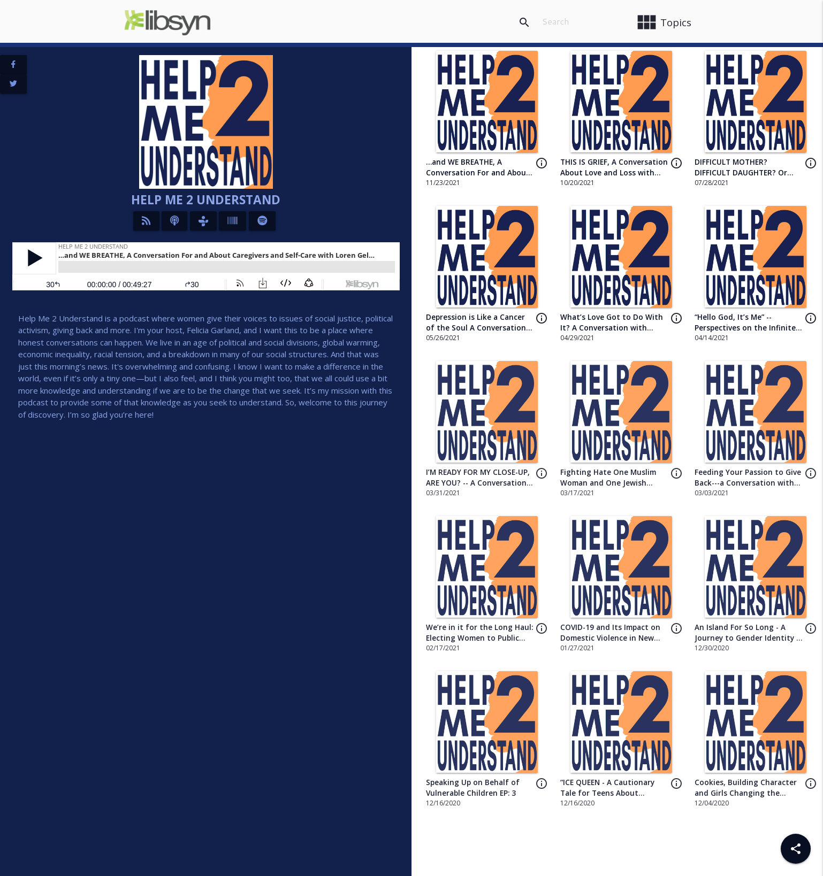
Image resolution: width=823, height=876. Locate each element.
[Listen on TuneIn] (203, 220)
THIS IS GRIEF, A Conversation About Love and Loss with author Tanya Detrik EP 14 (614, 173)
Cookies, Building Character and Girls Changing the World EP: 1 (746, 793)
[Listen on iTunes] (174, 220)
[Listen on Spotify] (262, 220)
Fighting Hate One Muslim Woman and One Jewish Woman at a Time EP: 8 (608, 483)
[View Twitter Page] (13, 84)
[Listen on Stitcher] (232, 220)
